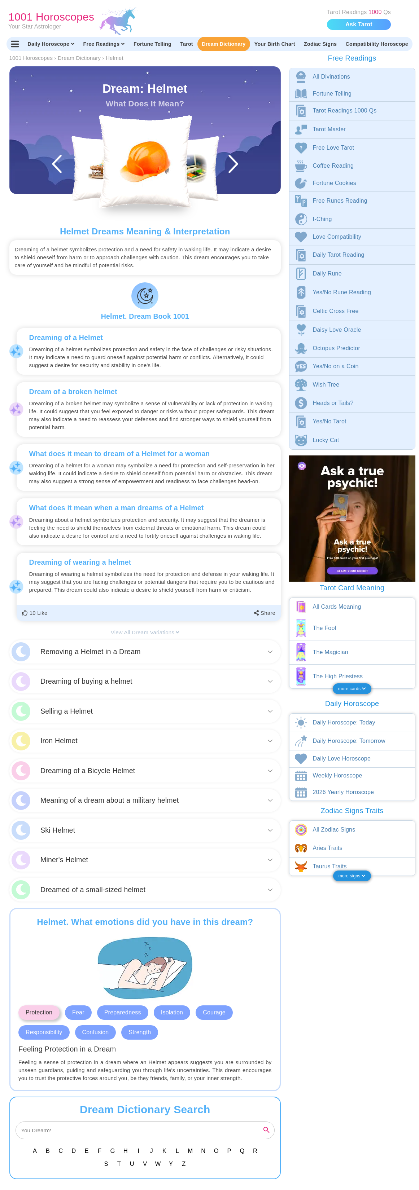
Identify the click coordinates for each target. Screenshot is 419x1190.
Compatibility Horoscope (377, 44)
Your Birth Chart (274, 44)
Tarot (186, 44)
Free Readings (104, 44)
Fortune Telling (152, 44)
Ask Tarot (358, 24)
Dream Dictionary (223, 44)
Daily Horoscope (51, 44)
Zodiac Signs (320, 44)
